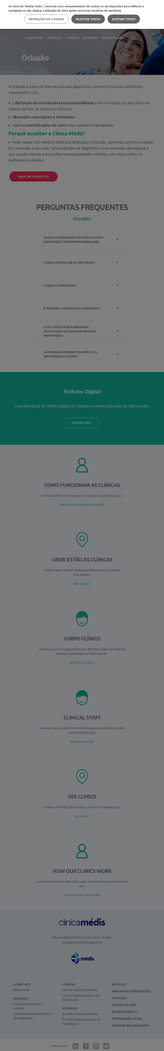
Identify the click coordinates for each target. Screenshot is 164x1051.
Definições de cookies (46, 19)
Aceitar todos (123, 19)
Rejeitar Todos (88, 19)
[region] (82, 14)
